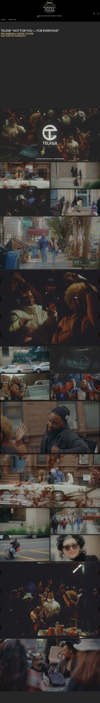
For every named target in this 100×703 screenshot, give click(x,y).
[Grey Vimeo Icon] (94, 14)
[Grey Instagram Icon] (98, 14)
